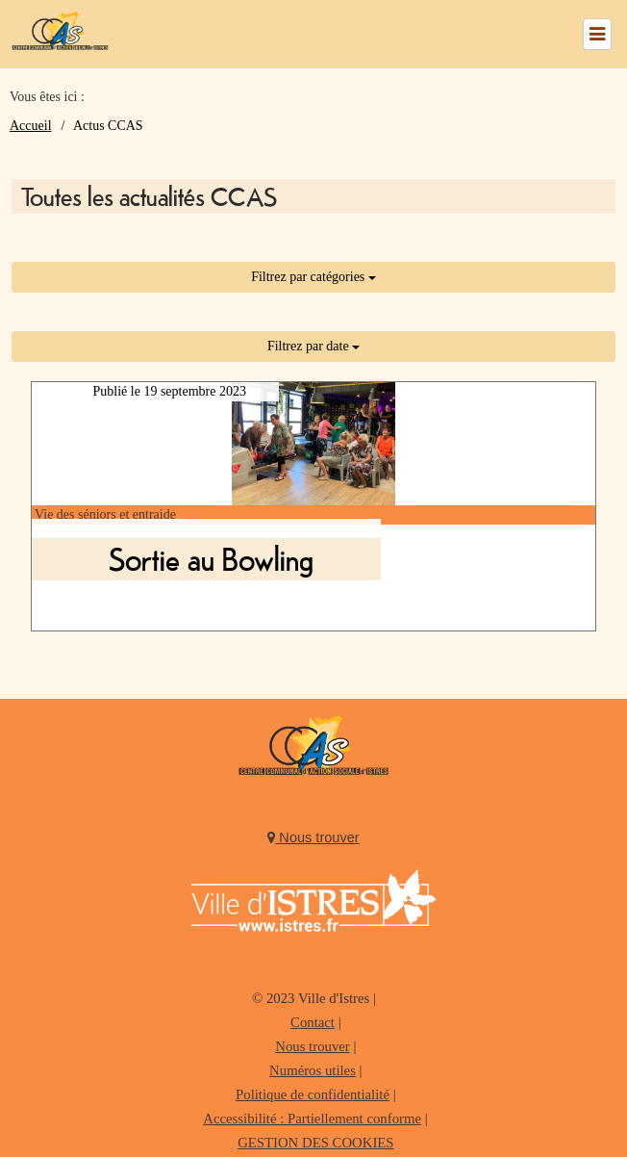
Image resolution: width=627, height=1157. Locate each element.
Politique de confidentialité (312, 1094)
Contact (312, 1022)
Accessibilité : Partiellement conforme (312, 1118)
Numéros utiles (312, 1070)
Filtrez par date (313, 346)
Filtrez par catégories (313, 277)
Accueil (31, 125)
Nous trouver (313, 837)
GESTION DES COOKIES (315, 1142)
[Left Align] (597, 34)
